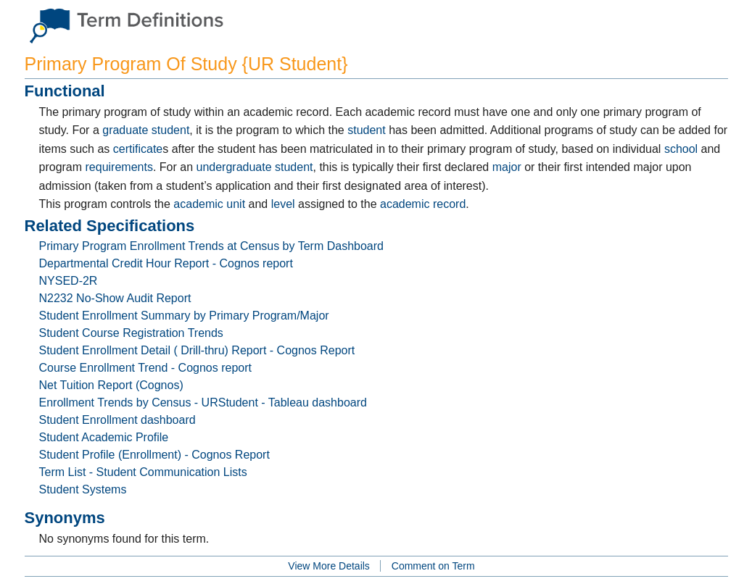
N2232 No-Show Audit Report (115, 298)
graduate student (145, 130)
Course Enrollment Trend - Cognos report (145, 368)
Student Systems (83, 489)
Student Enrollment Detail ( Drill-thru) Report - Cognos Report (197, 350)
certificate (137, 149)
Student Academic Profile (104, 437)
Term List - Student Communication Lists (143, 472)
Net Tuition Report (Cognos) (111, 385)
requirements (119, 167)
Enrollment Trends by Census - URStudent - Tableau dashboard (203, 402)
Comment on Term (433, 566)
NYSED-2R (68, 281)
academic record (423, 204)
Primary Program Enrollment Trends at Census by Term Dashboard (211, 246)
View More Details (329, 566)
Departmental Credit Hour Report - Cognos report (166, 263)
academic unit (209, 204)
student (366, 130)
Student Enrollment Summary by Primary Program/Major (184, 315)
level (283, 204)
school (681, 149)
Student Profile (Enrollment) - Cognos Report (154, 455)
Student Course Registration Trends (131, 333)
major (506, 167)
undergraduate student (254, 167)
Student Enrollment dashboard (117, 420)
